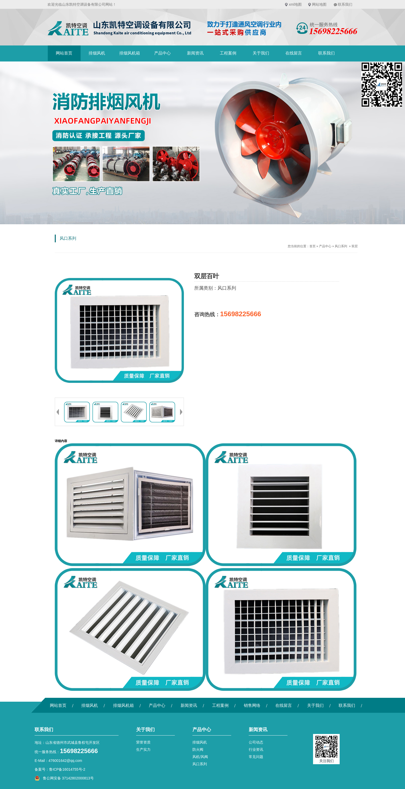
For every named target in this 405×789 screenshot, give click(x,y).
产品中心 (162, 53)
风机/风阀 (200, 757)
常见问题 (256, 757)
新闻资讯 (195, 53)
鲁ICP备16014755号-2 (67, 769)
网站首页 (64, 53)
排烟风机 (97, 53)
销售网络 (252, 705)
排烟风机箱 (129, 53)
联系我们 (345, 4)
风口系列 (341, 246)
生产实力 (143, 749)
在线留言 (293, 53)
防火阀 (197, 749)
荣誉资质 (143, 742)
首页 (312, 246)
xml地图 (295, 4)
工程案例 (228, 53)
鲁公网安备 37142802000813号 (64, 778)
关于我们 (261, 53)
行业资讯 (256, 749)
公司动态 (256, 742)
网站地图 (319, 4)
